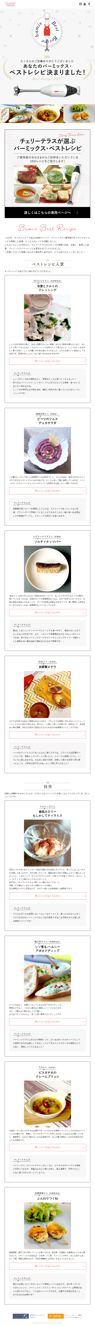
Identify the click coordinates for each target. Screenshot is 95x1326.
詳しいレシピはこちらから (47, 361)
